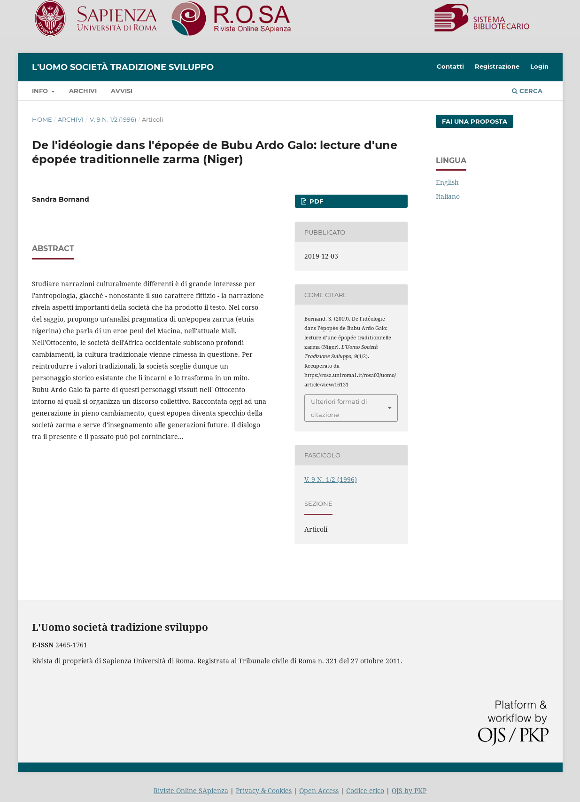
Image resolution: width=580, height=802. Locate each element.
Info (41, 90)
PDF (315, 201)
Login (539, 66)
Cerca (527, 90)
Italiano (448, 196)
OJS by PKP (409, 790)
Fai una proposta (474, 121)
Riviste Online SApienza (191, 790)
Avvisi (121, 90)
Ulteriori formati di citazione (339, 408)
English (447, 182)
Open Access (319, 790)
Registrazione (497, 66)
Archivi (83, 90)
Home (42, 119)
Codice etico (365, 790)
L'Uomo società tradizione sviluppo (123, 67)
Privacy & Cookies (264, 790)
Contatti (450, 66)
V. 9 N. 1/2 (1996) (113, 119)
